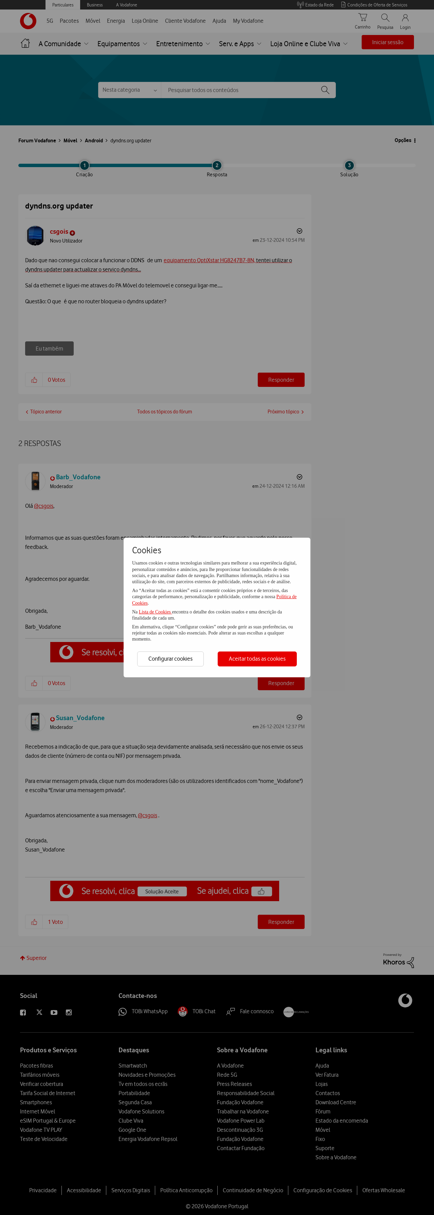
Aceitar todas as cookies (257, 658)
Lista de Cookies (155, 611)
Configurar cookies (170, 658)
